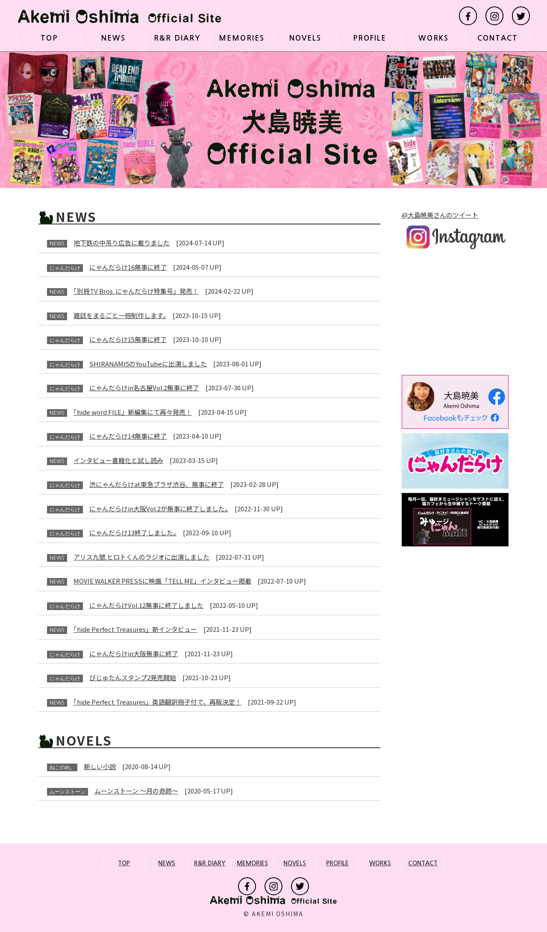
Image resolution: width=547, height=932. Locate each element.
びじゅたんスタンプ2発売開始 (132, 677)
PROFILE (369, 38)
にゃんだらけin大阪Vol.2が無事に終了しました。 (158, 508)
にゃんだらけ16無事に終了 (128, 266)
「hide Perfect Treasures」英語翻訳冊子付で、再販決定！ (157, 701)
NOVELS (305, 38)
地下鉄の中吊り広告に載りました (122, 242)
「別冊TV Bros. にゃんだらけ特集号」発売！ (136, 290)
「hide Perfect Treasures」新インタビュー (135, 629)
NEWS (113, 38)
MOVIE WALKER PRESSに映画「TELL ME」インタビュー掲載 (162, 580)
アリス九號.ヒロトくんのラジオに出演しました (141, 556)
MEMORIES (242, 38)
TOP (49, 38)
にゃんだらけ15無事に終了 (128, 339)
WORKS (433, 38)
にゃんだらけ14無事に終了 (128, 435)
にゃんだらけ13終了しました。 (132, 532)
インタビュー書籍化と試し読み (118, 460)
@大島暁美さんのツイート (440, 214)
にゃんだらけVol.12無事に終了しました (146, 605)
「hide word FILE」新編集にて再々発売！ (133, 411)
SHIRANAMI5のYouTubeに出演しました (148, 363)
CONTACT (497, 38)
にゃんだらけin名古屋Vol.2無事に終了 (144, 387)
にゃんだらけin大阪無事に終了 (133, 653)
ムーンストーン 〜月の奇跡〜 (136, 790)
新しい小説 (100, 766)
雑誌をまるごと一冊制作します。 (120, 315)
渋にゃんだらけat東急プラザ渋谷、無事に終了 (156, 484)
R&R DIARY (177, 38)
